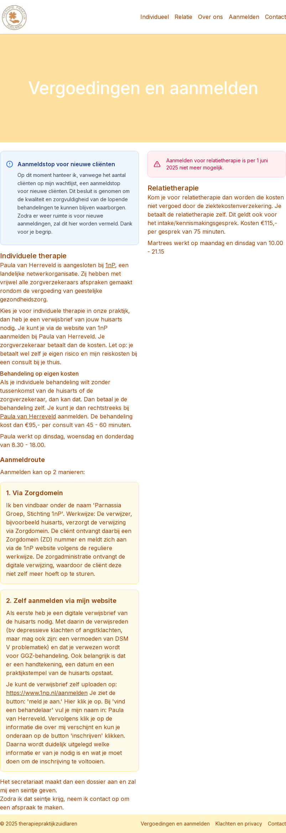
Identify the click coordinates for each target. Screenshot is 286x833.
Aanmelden (244, 16)
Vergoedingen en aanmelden (175, 824)
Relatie (183, 16)
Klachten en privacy (238, 824)
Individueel (154, 16)
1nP (110, 265)
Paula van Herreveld (28, 416)
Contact (275, 16)
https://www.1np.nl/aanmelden (47, 692)
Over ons (210, 16)
